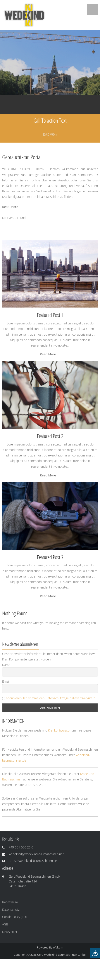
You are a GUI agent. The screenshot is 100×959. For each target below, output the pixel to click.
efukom (58, 947)
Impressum (10, 902)
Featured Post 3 (50, 557)
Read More (50, 134)
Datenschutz (10, 909)
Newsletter (9, 932)
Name (6, 665)
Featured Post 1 (50, 314)
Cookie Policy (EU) (14, 917)
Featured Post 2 (50, 436)
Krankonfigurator (59, 730)
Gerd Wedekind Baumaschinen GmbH (61, 955)
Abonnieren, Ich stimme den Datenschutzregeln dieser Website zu (51, 698)
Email (5, 681)
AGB (5, 924)
